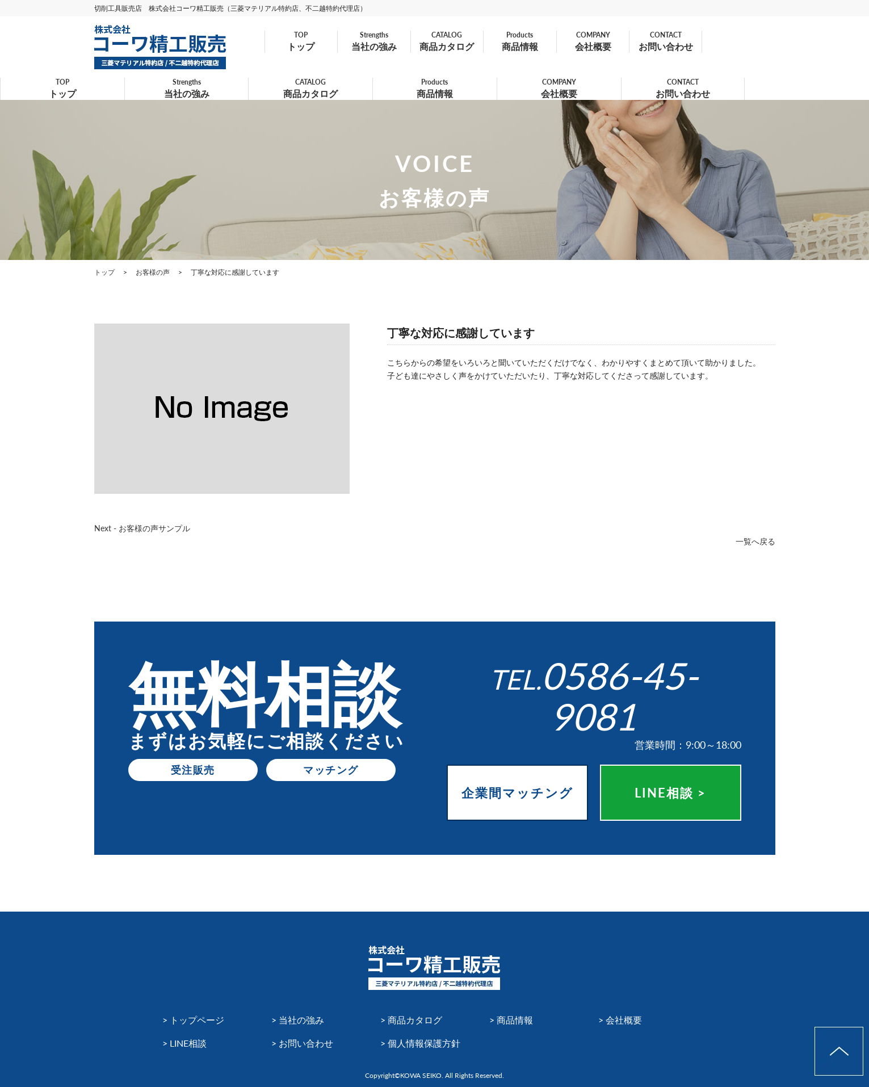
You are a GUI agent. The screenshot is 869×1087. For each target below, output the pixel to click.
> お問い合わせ (302, 1043)
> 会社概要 (620, 1019)
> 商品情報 (511, 1019)
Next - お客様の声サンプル (142, 528)
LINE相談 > (670, 792)
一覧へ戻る (755, 541)
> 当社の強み (297, 1019)
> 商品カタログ (411, 1019)
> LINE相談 (184, 1043)
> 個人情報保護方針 (420, 1043)
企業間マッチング (517, 792)
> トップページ (193, 1019)
